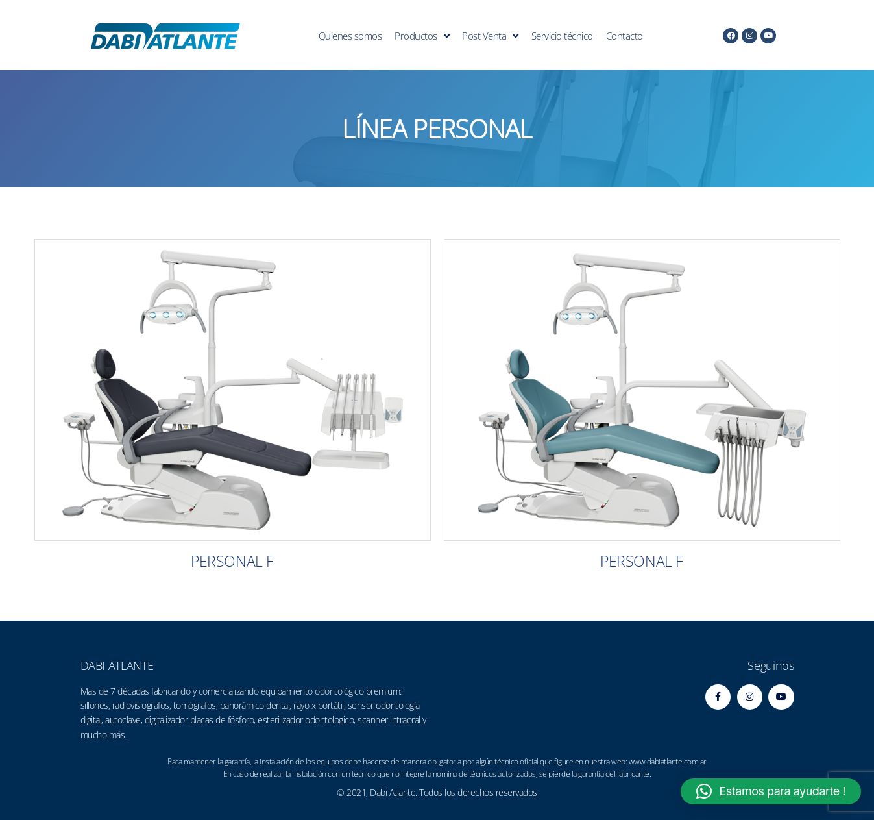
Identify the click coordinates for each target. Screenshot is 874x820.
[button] (771, 791)
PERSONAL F (232, 561)
